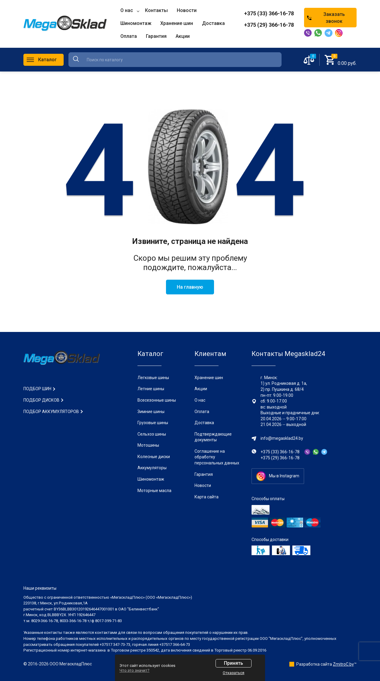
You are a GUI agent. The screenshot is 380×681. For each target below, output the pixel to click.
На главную (190, 287)
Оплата (202, 411)
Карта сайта (207, 496)
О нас (200, 400)
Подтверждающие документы (213, 437)
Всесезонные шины (156, 400)
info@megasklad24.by (282, 438)
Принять (233, 663)
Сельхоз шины (151, 434)
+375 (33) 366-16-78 (269, 13)
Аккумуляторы (152, 467)
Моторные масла (154, 490)
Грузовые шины (152, 422)
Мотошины (148, 445)
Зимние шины (150, 411)
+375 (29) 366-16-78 (269, 25)
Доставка (204, 422)
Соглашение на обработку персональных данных (217, 457)
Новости (203, 485)
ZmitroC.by (343, 664)
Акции (201, 388)
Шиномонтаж (150, 479)
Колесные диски (153, 456)
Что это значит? (134, 670)
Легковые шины (153, 377)
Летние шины (150, 388)
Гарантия (204, 474)
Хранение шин (209, 377)
